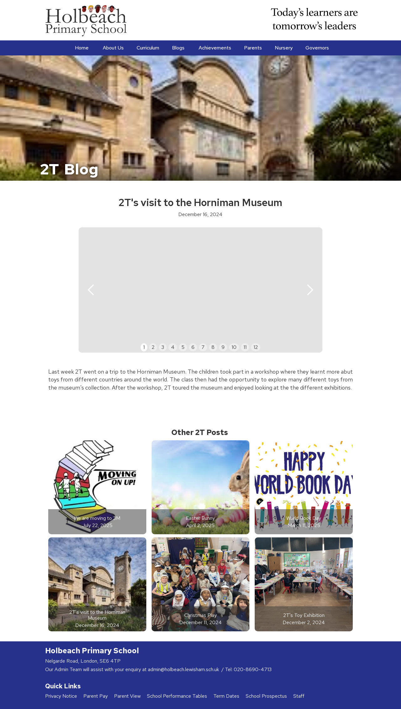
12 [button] (255, 347)
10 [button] (234, 347)
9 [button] (223, 347)
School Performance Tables (177, 696)
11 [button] (245, 347)
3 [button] (162, 347)
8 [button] (213, 347)
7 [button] (203, 347)
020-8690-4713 (253, 669)
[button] (112, 47)
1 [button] (144, 347)
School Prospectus (266, 696)
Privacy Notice (61, 696)
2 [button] (153, 347)
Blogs (178, 47)
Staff (299, 696)
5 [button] (183, 347)
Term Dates (226, 696)
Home (82, 47)
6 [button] (193, 347)
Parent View (127, 696)
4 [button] (172, 347)
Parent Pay (95, 696)
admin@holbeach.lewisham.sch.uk (184, 669)
